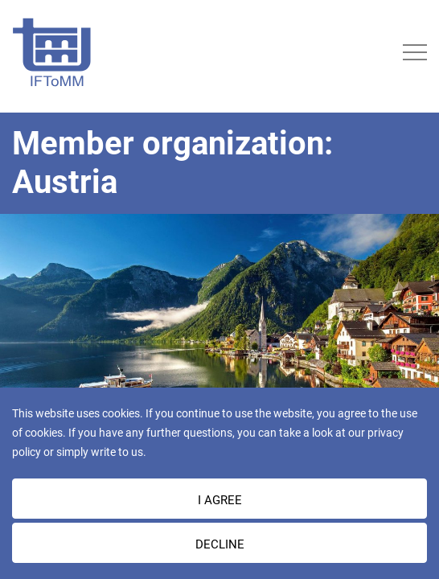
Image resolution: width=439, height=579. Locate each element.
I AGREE (220, 500)
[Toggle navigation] (415, 52)
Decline (219, 544)
